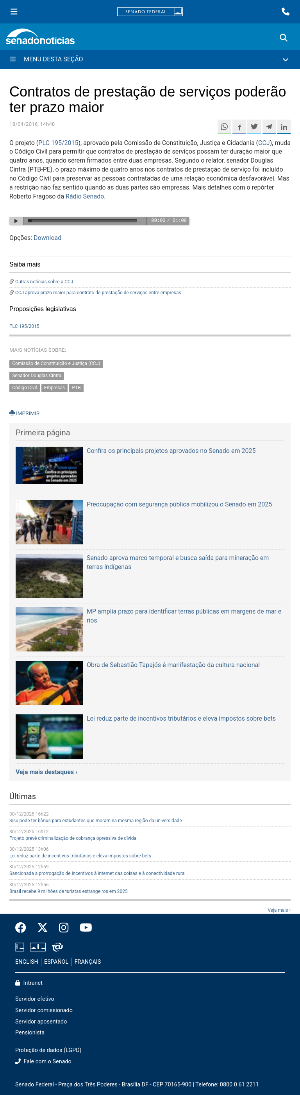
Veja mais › (279, 910)
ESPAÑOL (56, 962)
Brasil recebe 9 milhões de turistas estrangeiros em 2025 (68, 891)
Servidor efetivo (34, 999)
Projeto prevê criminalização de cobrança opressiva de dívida (72, 838)
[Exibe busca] (283, 38)
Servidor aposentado (41, 1021)
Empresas (54, 387)
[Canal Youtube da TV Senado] (83, 928)
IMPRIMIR (24, 413)
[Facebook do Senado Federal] (23, 928)
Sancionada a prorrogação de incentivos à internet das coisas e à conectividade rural (97, 873)
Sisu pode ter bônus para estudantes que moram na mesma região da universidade (95, 820)
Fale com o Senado (43, 1061)
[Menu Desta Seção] (150, 59)
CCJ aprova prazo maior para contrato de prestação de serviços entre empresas (98, 292)
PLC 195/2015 (58, 143)
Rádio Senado (85, 196)
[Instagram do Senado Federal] (64, 928)
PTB (76, 387)
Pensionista (30, 1032)
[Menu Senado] (14, 11)
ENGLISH (26, 962)
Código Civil (24, 387)
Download (47, 238)
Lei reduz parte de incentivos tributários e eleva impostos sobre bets (80, 856)
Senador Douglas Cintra (36, 375)
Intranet (29, 983)
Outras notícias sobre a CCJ (44, 281)
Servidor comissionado (44, 1010)
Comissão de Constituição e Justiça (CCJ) (56, 363)
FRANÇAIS (88, 962)
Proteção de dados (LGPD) (48, 1050)
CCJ (264, 143)
